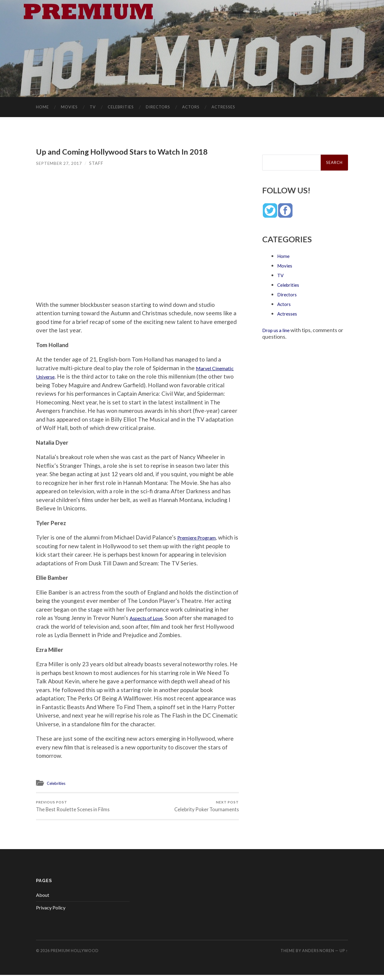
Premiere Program (200, 537)
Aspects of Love (150, 618)
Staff (97, 163)
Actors (191, 107)
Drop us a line (278, 330)
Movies (69, 107)
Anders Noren (318, 952)
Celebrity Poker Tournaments (205, 806)
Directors (158, 107)
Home (42, 107)
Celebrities (121, 107)
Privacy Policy (50, 909)
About (42, 897)
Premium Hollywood (75, 952)
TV (93, 107)
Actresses (223, 107)
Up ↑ (344, 952)
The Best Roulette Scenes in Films (73, 806)
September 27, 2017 (59, 163)
